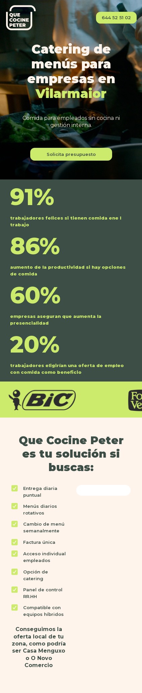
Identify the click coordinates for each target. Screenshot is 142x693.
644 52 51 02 (116, 17)
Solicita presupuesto (71, 154)
